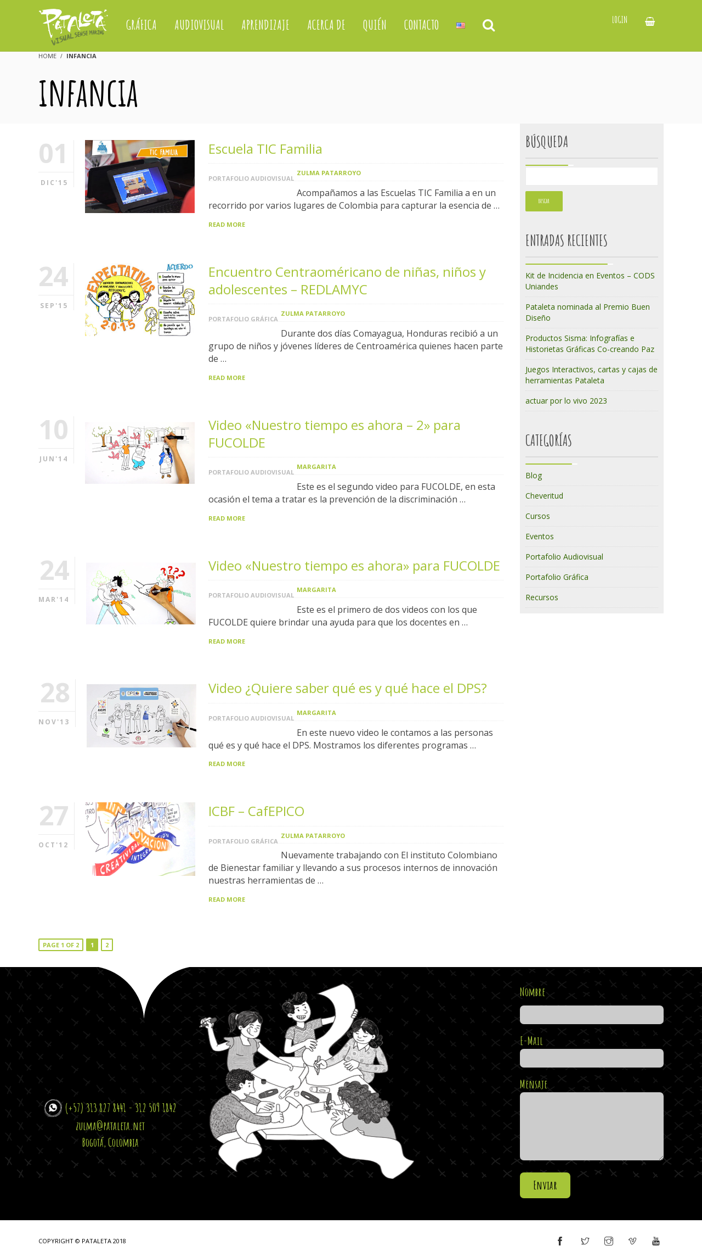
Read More (226, 224)
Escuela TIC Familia (265, 148)
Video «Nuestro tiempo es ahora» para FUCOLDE (354, 565)
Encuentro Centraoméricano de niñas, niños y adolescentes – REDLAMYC (347, 280)
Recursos (541, 597)
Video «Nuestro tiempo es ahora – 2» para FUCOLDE (334, 433)
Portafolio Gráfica (243, 319)
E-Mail (592, 1049)
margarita (316, 466)
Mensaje (592, 1120)
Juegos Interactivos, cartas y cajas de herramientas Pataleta (591, 375)
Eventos (539, 536)
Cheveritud (544, 495)
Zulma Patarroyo (329, 173)
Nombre (592, 1003)
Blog (533, 475)
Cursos (537, 516)
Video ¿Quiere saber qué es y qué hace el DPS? (347, 688)
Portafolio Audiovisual (251, 178)
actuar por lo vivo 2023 (566, 400)
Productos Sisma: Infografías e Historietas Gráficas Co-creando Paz (589, 343)
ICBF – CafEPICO (256, 811)
